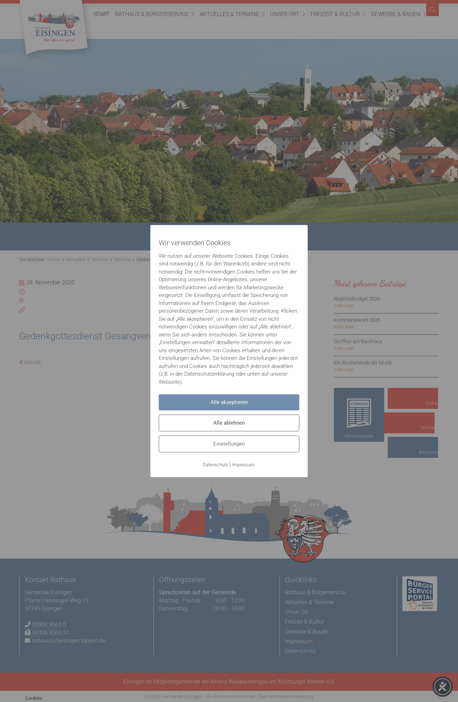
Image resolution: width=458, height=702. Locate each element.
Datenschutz (215, 464)
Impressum (243, 464)
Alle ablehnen (229, 423)
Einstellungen (229, 444)
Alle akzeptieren (229, 402)
